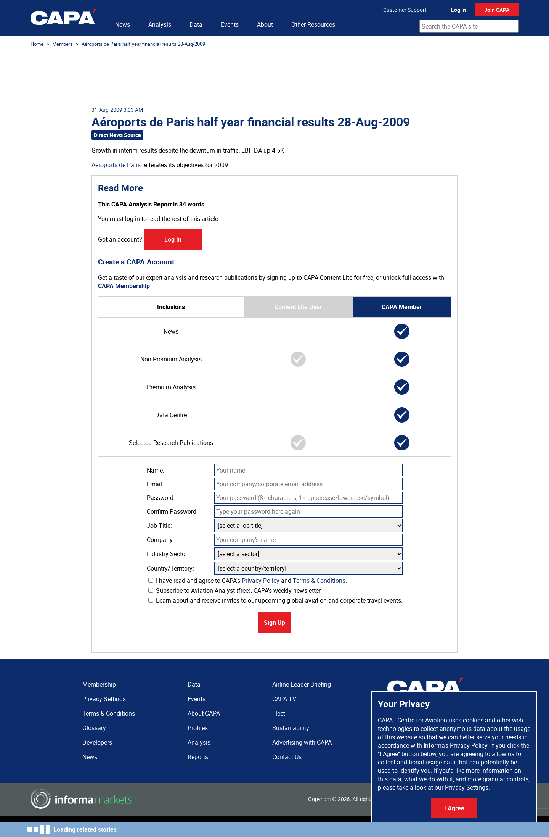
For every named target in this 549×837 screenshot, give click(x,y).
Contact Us (287, 757)
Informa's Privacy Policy (455, 745)
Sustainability (290, 728)
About (265, 24)
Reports (198, 757)
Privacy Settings (466, 787)
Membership (99, 684)
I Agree (454, 808)
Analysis (159, 24)
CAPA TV (284, 699)
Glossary (94, 728)
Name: (155, 470)
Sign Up (274, 622)
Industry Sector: (168, 554)
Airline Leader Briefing (301, 684)
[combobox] (468, 26)
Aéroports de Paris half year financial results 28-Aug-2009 (143, 43)
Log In (458, 9)
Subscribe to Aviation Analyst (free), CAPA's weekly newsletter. (235, 590)
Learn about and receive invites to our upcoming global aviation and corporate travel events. (275, 600)
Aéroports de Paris (116, 165)
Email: (155, 484)
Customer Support (405, 9)
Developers (97, 742)
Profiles (198, 728)
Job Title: (159, 525)
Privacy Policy (260, 580)
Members (62, 43)
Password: (161, 497)
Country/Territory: (170, 568)
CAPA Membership (124, 286)
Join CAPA (496, 9)
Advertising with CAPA (302, 742)
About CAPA (204, 713)
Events (230, 24)
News (122, 24)
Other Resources (313, 24)
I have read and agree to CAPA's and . (247, 580)
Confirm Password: (172, 511)
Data (195, 24)
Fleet (278, 713)
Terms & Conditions (319, 580)
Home (36, 43)
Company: (160, 539)
